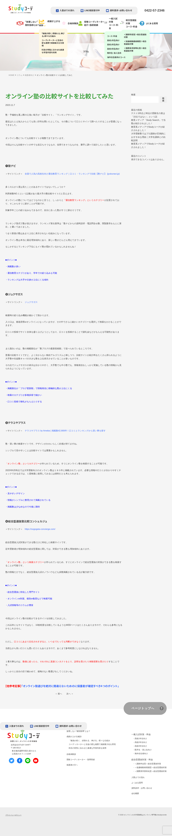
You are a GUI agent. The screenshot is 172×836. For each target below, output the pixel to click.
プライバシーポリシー (13, 815)
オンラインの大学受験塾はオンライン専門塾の (141, 815)
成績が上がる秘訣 (74, 736)
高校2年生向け (141, 742)
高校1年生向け (141, 738)
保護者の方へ (72, 765)
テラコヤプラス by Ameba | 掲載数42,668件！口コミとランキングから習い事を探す (65, 431)
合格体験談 (71, 754)
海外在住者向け (141, 753)
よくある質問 (137, 783)
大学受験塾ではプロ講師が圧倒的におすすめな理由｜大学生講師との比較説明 (148, 137)
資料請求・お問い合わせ (121, 10)
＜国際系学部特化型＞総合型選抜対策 (151, 771)
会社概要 (135, 793)
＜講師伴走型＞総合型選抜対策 (148, 764)
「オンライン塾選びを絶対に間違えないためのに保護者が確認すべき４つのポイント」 (70, 686)
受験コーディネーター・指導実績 (81, 759)
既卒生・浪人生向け (143, 750)
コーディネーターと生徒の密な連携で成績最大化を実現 (92, 744)
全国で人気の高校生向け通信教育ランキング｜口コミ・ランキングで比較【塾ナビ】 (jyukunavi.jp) (72, 174)
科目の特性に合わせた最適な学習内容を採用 (87, 748)
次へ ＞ (69, 694)
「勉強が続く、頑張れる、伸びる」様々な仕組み (89, 740)
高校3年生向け (141, 746)
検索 (133, 94)
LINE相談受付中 (92, 10)
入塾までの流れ (67, 10)
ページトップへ (143, 708)
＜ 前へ (58, 694)
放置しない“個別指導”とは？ (78, 731)
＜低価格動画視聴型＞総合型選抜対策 (151, 767)
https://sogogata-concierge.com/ (40, 529)
